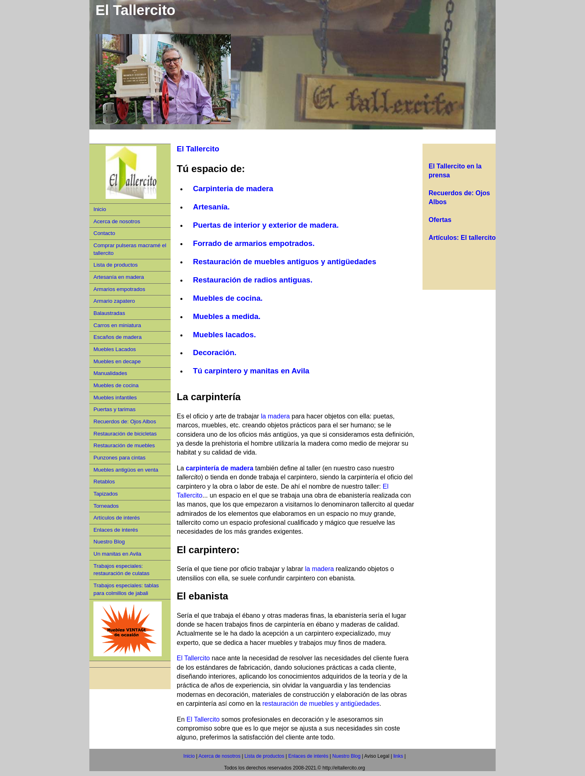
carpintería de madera (219, 468)
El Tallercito (198, 148)
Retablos (104, 482)
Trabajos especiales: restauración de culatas (121, 570)
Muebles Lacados (114, 349)
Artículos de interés (116, 518)
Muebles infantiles (115, 397)
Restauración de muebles (124, 445)
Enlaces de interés (115, 530)
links (397, 756)
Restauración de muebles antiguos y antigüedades (285, 261)
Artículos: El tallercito (462, 237)
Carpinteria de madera (233, 188)
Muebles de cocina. (228, 298)
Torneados (106, 506)
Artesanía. (211, 207)
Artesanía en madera (118, 277)
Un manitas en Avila (117, 554)
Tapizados (105, 494)
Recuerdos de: (452, 193)
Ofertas (440, 219)
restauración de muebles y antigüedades (320, 703)
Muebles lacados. (224, 334)
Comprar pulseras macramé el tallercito (129, 249)
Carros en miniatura (117, 325)
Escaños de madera (117, 337)
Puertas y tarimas (114, 409)
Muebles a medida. (226, 316)
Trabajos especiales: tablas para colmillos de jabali (126, 589)
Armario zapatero (114, 301)
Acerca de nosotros (116, 221)
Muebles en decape (117, 361)
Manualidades (110, 373)
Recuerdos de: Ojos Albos (124, 421)
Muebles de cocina (116, 385)
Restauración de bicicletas (125, 434)
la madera (275, 416)
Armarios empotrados (119, 289)
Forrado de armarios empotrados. (253, 243)
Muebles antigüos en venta (125, 470)
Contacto (104, 233)
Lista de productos (115, 265)
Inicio (99, 209)
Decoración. (214, 352)
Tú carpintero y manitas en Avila (251, 370)
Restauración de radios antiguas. (252, 280)
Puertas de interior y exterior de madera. (266, 225)
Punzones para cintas (119, 458)
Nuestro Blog (109, 542)
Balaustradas (109, 313)
